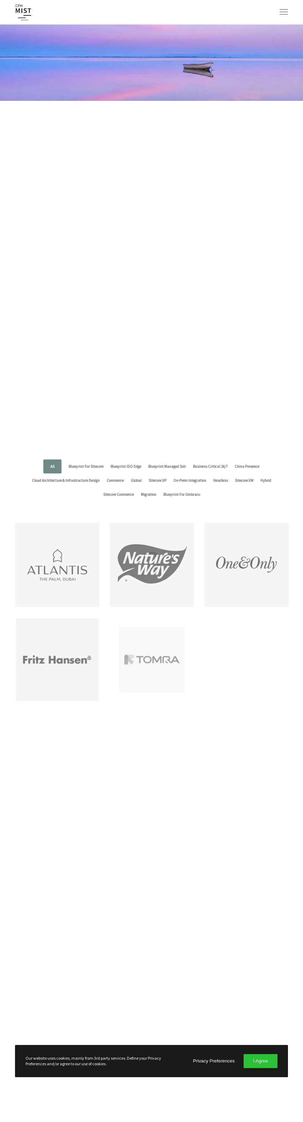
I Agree (260, 1061)
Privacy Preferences (214, 1061)
